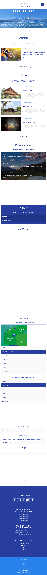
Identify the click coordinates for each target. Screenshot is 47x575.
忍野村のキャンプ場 (23, 518)
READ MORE (23, 67)
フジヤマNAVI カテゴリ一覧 (23, 545)
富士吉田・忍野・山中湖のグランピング (23, 532)
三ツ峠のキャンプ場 (23, 520)
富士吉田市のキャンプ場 (23, 516)
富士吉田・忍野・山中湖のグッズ (24, 534)
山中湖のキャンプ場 (23, 514)
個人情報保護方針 (23, 559)
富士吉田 (34, 439)
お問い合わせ (23, 564)
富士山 (4, 439)
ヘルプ (23, 563)
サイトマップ (23, 565)
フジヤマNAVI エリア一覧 (23, 543)
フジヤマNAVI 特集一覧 (23, 549)
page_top (23, 480)
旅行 (29, 439)
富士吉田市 (19, 439)
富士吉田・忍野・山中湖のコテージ (23, 530)
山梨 (25, 439)
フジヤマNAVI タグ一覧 (23, 547)
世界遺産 (5, 442)
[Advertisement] (23, 193)
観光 (14, 439)
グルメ (10, 442)
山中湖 (9, 439)
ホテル (39, 439)
